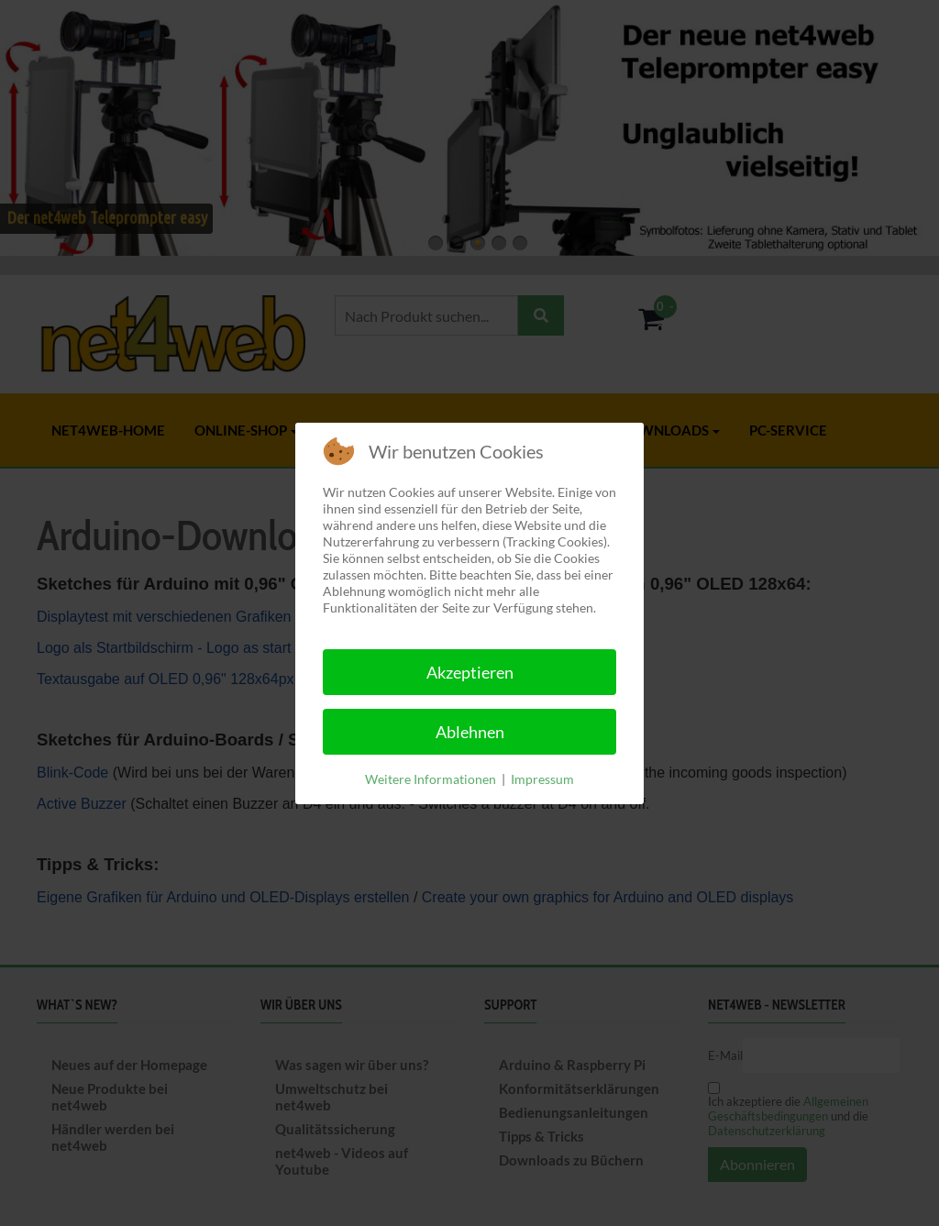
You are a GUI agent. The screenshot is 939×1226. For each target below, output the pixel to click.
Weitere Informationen (430, 779)
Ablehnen (470, 732)
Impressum (542, 779)
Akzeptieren (470, 672)
